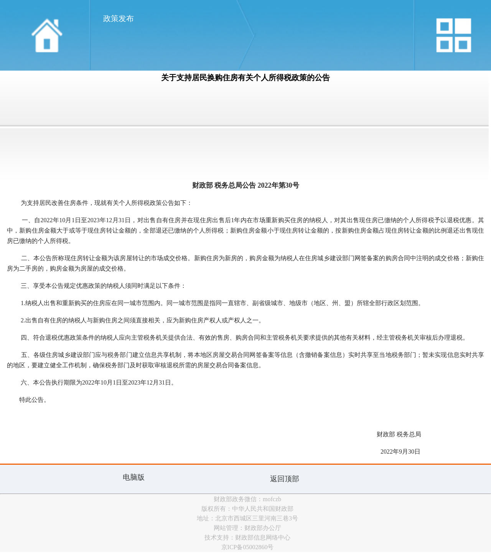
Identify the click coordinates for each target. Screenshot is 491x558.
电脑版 (134, 477)
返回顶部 (284, 479)
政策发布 (118, 18)
